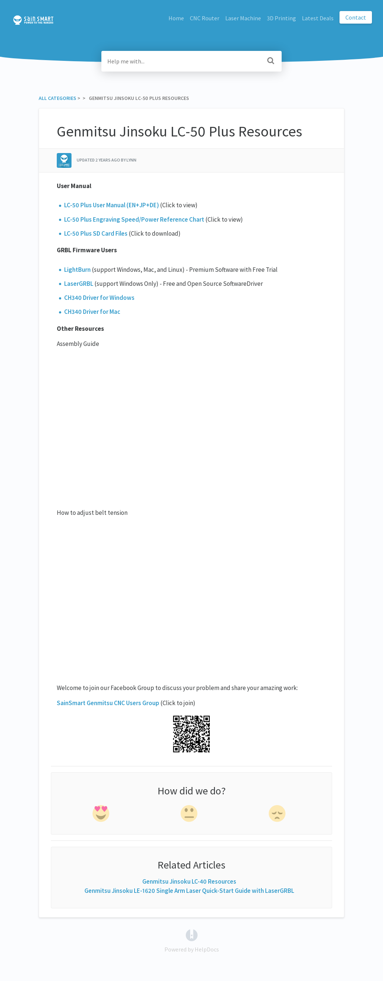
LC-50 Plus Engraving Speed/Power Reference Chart (134, 219)
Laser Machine (243, 18)
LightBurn (77, 270)
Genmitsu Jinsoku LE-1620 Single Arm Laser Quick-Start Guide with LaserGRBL (189, 891)
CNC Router (204, 18)
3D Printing (281, 18)
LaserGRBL (78, 284)
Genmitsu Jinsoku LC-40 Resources (189, 881)
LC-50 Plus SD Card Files (96, 233)
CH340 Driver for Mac (92, 312)
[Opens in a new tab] (192, 934)
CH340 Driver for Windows (99, 298)
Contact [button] (355, 17)
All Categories (57, 98)
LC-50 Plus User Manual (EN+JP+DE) (111, 205)
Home (176, 18)
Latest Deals (318, 18)
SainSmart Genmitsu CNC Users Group (108, 703)
